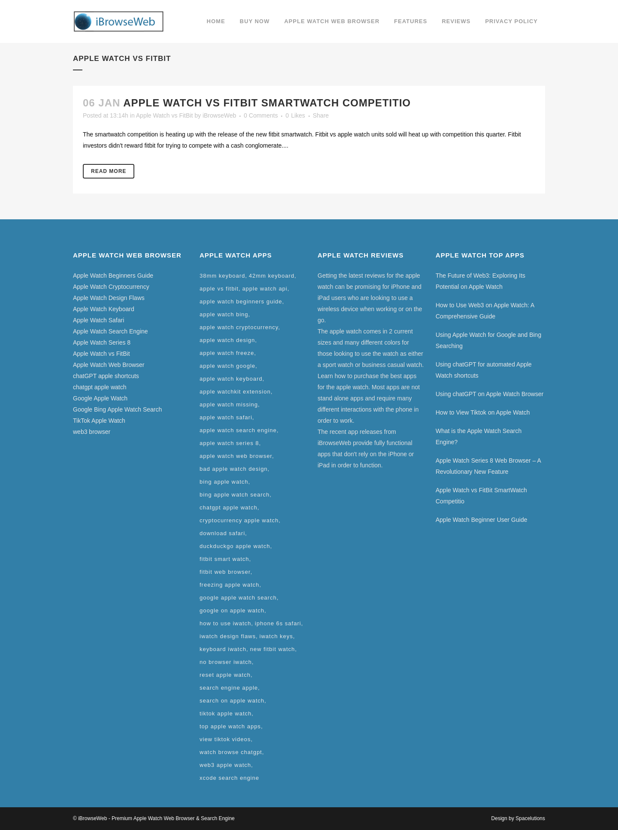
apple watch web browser (236, 456)
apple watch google (227, 366)
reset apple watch (225, 675)
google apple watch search (238, 597)
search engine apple (229, 688)
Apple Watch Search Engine (110, 331)
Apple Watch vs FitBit (164, 115)
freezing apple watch (229, 585)
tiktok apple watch (225, 713)
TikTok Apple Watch (99, 420)
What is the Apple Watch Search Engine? (478, 436)
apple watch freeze (227, 353)
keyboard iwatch (223, 649)
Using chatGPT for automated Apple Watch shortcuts (484, 370)
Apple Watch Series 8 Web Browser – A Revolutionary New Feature (488, 466)
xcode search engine (229, 778)
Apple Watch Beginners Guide (113, 275)
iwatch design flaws (228, 636)
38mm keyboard (222, 276)
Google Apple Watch (100, 398)
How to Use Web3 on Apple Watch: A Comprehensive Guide (485, 311)
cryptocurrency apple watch (239, 520)
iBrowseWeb (219, 115)
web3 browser (91, 431)
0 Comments (261, 115)
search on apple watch (232, 700)
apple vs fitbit (219, 288)
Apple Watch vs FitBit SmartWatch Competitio (267, 103)
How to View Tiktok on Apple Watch (483, 412)
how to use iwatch (225, 623)
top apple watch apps (230, 726)
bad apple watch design (234, 469)
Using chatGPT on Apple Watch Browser (489, 394)
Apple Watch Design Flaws (109, 297)
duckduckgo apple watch (235, 546)
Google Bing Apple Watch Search (117, 409)
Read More (108, 171)
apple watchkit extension (235, 391)
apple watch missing (229, 404)
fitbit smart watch (224, 559)
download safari (222, 533)
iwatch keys (276, 636)
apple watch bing (224, 314)
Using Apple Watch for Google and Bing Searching (488, 340)
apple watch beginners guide (241, 301)
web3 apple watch (225, 765)
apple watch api (264, 288)
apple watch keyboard (231, 379)
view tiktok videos (225, 739)
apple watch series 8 (229, 443)
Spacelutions (530, 818)
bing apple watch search (235, 494)
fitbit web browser (225, 572)
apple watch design (227, 340)
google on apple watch (232, 610)
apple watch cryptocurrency (239, 327)
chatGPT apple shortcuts (106, 376)
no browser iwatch (226, 662)
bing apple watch (224, 482)
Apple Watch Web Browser (109, 364)
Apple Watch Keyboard (103, 309)
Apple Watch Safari (98, 320)
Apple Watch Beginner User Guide (481, 519)
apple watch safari (226, 417)
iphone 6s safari (278, 623)
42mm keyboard (271, 276)
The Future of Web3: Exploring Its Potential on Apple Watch (480, 281)
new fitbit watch (272, 649)
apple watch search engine (238, 430)
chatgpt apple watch (100, 387)
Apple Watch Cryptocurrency (111, 286)
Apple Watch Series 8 (101, 342)
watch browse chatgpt (231, 752)
